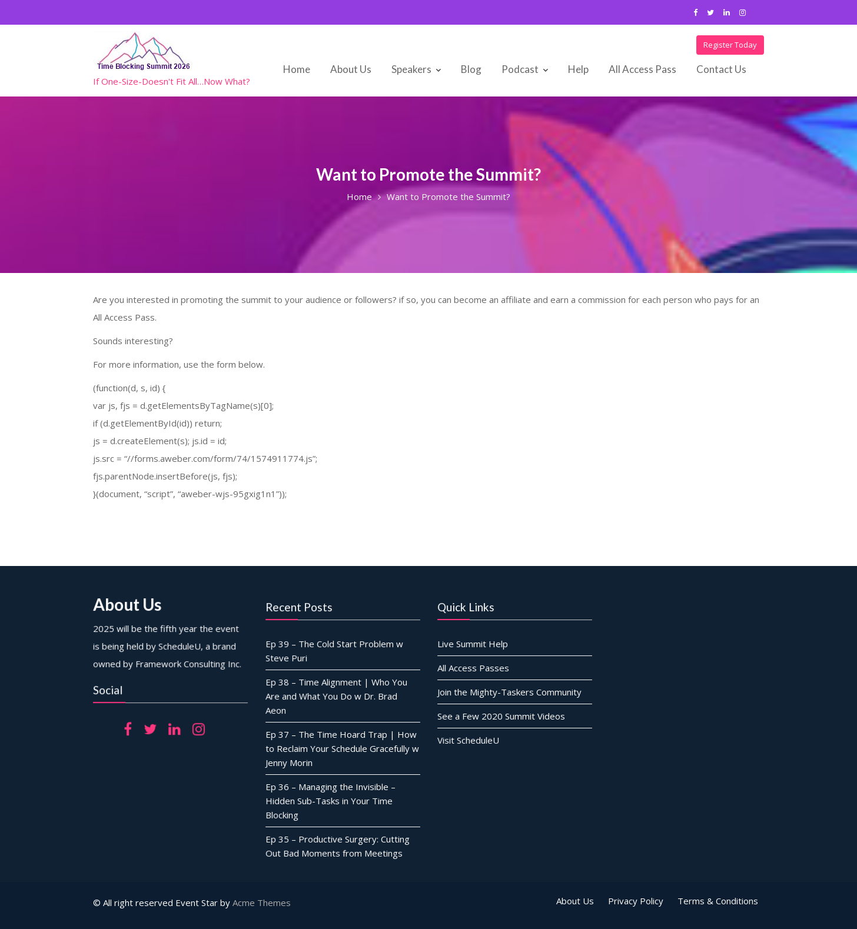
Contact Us (721, 69)
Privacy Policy (635, 901)
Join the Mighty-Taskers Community (510, 691)
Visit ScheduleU (469, 739)
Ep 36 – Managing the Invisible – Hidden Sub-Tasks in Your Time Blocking (330, 799)
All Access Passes (474, 668)
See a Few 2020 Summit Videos (501, 715)
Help (578, 69)
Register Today (730, 44)
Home (296, 69)
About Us (350, 69)
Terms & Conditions (717, 901)
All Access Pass (642, 69)
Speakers (411, 69)
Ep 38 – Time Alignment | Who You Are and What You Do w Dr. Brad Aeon (336, 696)
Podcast (520, 69)
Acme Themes (261, 902)
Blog (471, 69)
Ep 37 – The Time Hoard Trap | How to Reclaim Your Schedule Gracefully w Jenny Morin (341, 747)
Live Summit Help (473, 644)
